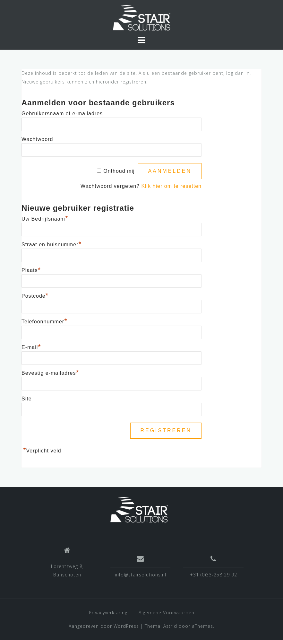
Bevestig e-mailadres (50, 373)
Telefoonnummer (44, 321)
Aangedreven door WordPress (104, 626)
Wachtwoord (37, 139)
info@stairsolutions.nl (140, 575)
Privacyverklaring (108, 612)
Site (26, 398)
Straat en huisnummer (51, 244)
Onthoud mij (118, 171)
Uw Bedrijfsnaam (44, 219)
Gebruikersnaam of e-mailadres (62, 113)
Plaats (31, 270)
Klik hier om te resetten (171, 186)
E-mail (31, 347)
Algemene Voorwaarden (166, 612)
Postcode (34, 296)
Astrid (170, 626)
